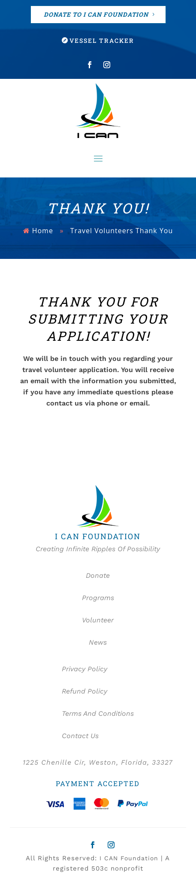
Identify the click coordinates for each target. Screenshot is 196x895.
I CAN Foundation (129, 858)
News (98, 642)
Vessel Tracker (101, 40)
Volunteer (98, 620)
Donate (98, 575)
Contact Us (80, 736)
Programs (98, 598)
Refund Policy (84, 691)
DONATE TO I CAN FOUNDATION (96, 14)
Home (42, 230)
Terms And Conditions (98, 713)
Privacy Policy (84, 669)
